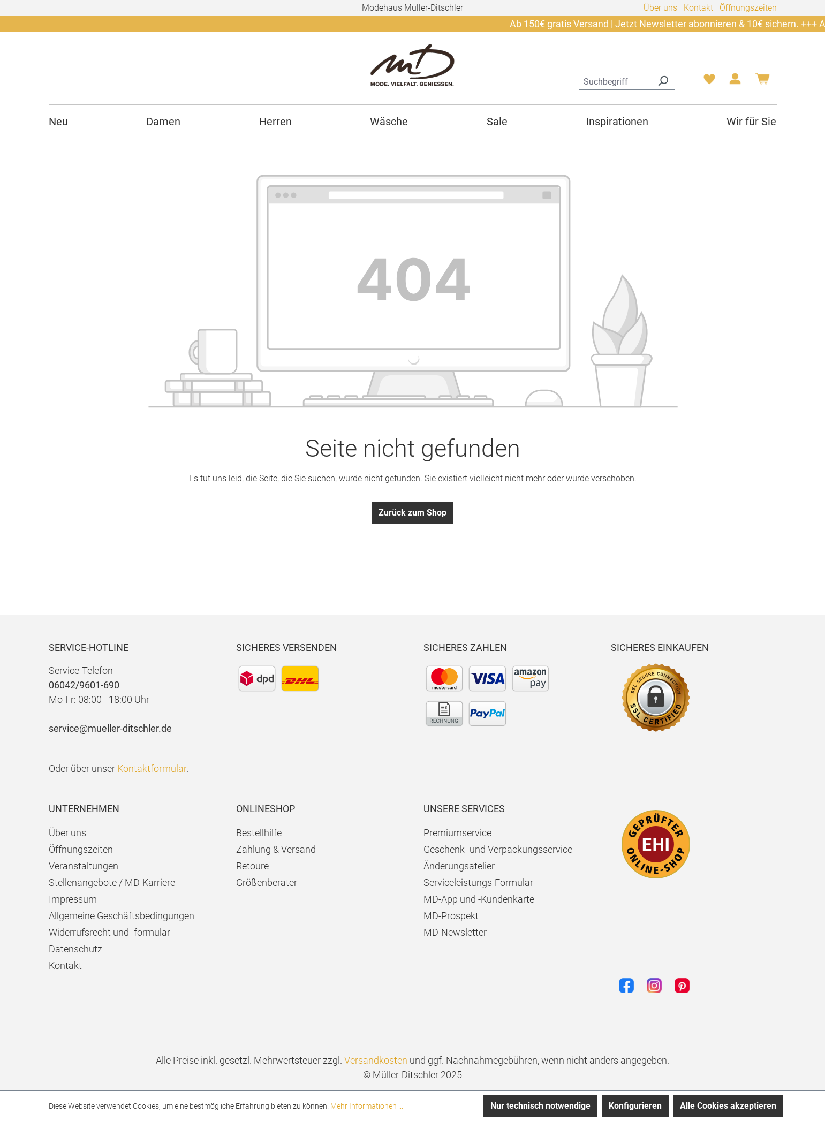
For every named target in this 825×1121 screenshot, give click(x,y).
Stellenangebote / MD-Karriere (112, 882)
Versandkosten (375, 1060)
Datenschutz (75, 949)
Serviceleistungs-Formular (478, 882)
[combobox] (615, 80)
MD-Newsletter (455, 932)
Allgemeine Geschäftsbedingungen (121, 915)
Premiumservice (457, 832)
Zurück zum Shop (412, 513)
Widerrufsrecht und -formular (109, 932)
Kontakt (698, 8)
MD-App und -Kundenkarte (478, 899)
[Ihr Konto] (735, 82)
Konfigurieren (635, 1106)
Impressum (73, 899)
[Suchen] (662, 80)
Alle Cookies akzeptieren (728, 1106)
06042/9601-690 (84, 685)
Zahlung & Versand (276, 849)
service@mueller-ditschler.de (110, 728)
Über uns (660, 8)
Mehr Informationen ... (366, 1106)
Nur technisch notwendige (540, 1106)
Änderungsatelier (459, 866)
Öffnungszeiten (748, 8)
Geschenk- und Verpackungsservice (497, 849)
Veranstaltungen (83, 866)
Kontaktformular (151, 768)
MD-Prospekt (451, 915)
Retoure (252, 866)
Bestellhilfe (259, 832)
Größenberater (266, 882)
